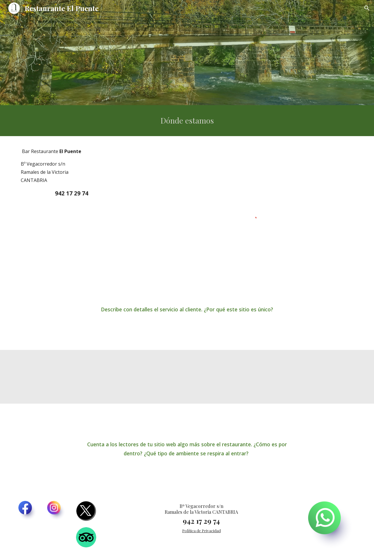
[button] (367, 8)
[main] (187, 120)
